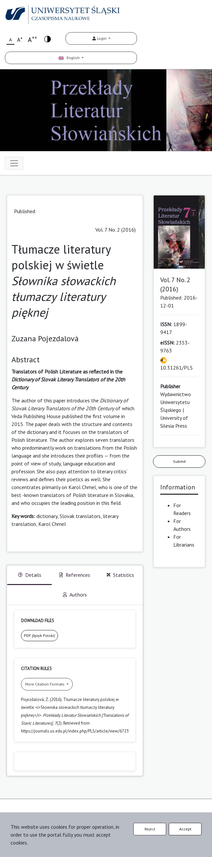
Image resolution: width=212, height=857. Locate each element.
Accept (185, 828)
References (74, 575)
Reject (150, 828)
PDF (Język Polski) (39, 635)
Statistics (120, 575)
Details (29, 575)
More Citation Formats (45, 684)
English (70, 57)
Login (99, 38)
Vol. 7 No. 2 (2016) (115, 229)
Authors (75, 594)
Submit (179, 461)
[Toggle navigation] (14, 163)
